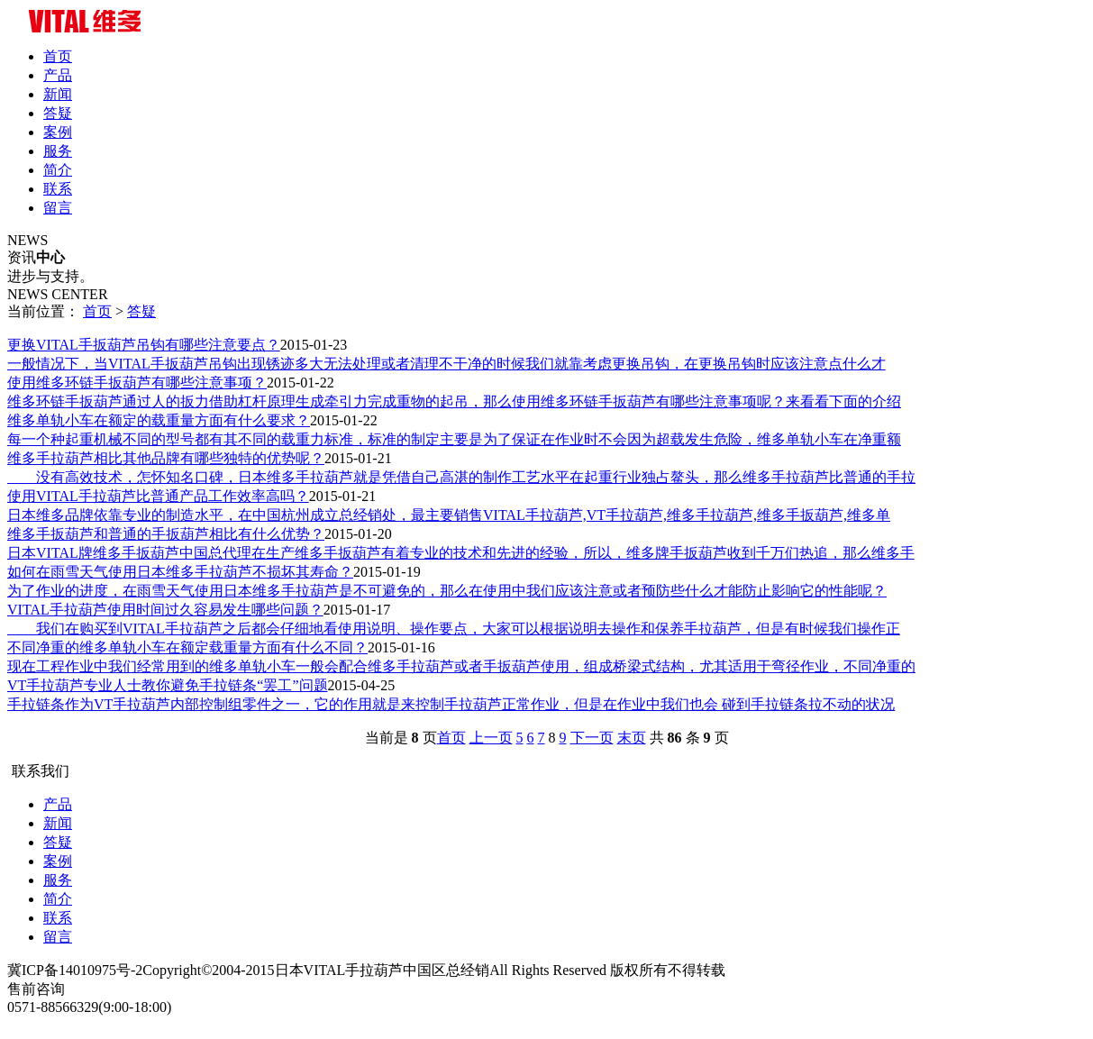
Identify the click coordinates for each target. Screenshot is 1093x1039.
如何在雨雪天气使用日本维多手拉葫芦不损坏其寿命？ (180, 571)
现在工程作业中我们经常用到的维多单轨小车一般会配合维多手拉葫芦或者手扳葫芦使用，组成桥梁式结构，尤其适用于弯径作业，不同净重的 (461, 666)
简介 (57, 170)
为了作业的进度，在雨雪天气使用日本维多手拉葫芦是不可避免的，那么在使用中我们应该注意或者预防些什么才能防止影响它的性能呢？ (447, 590)
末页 (631, 737)
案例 (57, 132)
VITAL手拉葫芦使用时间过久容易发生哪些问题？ (165, 609)
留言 (57, 207)
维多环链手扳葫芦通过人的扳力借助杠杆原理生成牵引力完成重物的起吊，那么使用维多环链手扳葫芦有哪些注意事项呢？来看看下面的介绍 (454, 401)
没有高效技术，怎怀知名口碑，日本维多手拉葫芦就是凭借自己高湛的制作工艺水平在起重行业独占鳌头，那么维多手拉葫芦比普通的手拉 (461, 477)
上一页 (491, 737)
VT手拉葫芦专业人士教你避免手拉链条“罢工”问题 (167, 685)
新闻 (57, 94)
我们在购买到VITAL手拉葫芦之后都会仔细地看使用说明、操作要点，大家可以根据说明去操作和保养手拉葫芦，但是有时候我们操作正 (453, 628)
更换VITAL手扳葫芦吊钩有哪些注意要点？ (143, 344)
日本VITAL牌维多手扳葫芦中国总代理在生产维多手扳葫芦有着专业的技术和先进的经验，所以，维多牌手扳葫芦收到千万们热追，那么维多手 (461, 553)
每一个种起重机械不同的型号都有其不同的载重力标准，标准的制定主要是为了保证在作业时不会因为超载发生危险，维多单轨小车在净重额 (454, 439)
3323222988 (43, 1023)
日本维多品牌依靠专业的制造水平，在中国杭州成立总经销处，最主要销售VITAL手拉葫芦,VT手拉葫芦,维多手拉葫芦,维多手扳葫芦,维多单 (448, 515)
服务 (57, 151)
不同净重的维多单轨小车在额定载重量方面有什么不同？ (187, 647)
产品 (57, 75)
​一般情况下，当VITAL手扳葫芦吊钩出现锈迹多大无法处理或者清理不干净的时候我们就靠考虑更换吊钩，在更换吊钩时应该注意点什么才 (446, 363)
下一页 (592, 737)
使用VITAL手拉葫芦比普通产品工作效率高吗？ (158, 496)
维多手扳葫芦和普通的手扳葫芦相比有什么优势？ (165, 534)
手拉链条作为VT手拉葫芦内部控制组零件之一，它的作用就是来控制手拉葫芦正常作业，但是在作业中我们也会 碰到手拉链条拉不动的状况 (451, 704)
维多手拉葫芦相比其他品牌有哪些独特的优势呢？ (165, 458)
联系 (57, 188)
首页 (57, 56)
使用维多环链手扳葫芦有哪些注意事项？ (137, 382)
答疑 (57, 113)
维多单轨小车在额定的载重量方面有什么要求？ (158, 420)
